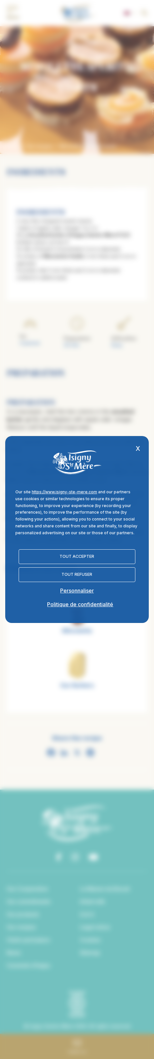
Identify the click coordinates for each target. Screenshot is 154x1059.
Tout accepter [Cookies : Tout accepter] (77, 556)
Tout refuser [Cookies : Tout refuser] (76, 574)
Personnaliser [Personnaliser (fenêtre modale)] (77, 590)
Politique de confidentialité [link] (80, 604)
